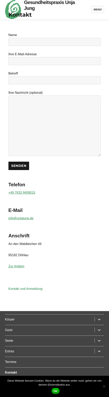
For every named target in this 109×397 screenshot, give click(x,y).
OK (56, 391)
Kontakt (11, 372)
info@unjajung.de (21, 218)
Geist (8, 330)
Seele (9, 340)
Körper (10, 319)
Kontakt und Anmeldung (25, 288)
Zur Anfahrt (16, 266)
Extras (9, 351)
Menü (98, 9)
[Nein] (104, 386)
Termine (10, 362)
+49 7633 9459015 (21, 192)
